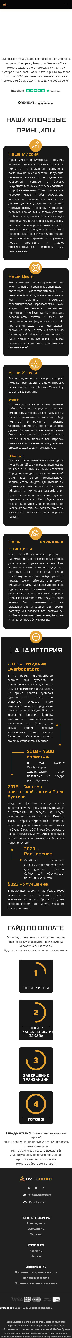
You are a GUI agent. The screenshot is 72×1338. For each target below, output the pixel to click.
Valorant (36, 1234)
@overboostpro (37, 1202)
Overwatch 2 (36, 1229)
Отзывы (36, 1256)
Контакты (36, 1251)
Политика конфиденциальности (36, 1272)
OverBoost (6, 1308)
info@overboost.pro (39, 1195)
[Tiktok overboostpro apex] (43, 1188)
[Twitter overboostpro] (36, 1188)
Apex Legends (36, 1223)
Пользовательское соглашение (36, 1283)
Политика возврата (36, 1278)
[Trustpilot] (36, 90)
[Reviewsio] (36, 102)
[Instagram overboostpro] (29, 1188)
